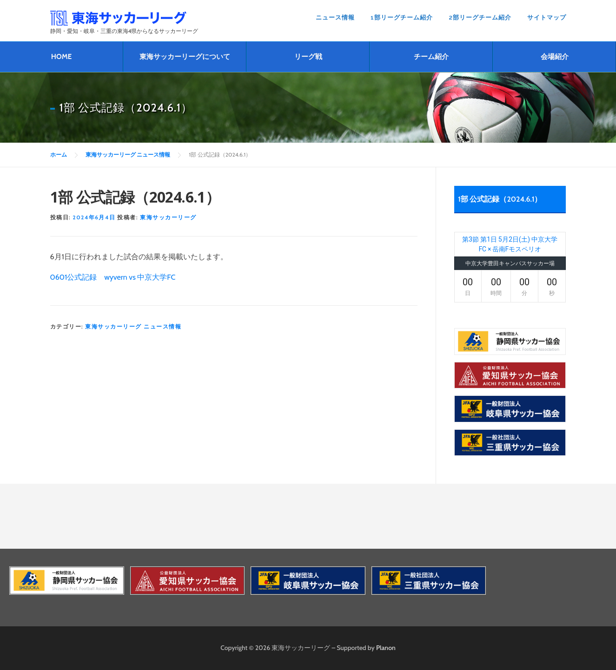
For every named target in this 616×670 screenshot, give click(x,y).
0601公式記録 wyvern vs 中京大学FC (113, 277)
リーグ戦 (308, 56)
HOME (61, 56)
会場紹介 (555, 56)
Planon (386, 648)
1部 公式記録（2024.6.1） (500, 199)
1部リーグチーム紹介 (402, 17)
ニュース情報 (335, 17)
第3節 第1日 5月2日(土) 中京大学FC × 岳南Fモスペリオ (509, 244)
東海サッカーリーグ (168, 217)
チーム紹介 (431, 56)
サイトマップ (546, 17)
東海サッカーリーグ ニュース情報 (133, 326)
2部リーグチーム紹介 (480, 17)
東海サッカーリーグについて (184, 56)
